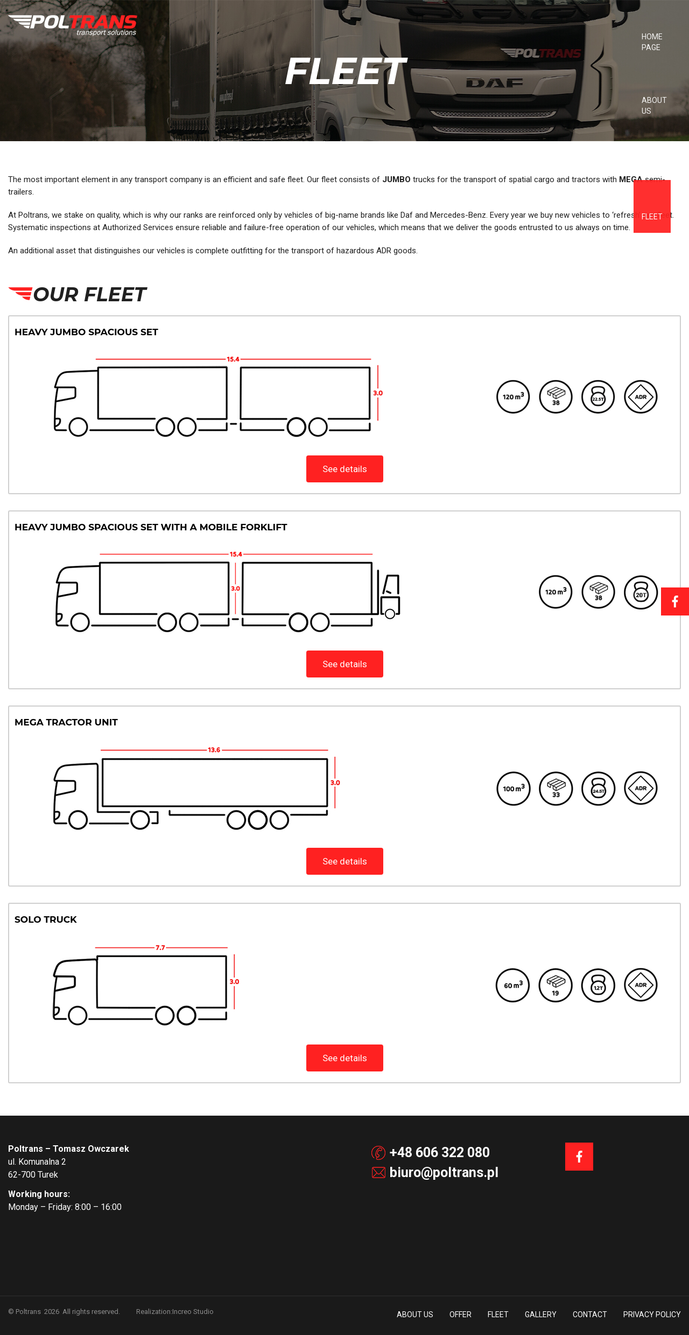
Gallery (571, 36)
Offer (491, 36)
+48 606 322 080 (430, 1152)
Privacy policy (652, 1314)
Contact (620, 36)
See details (344, 469)
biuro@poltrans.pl (434, 1172)
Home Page (390, 36)
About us (445, 36)
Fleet (528, 36)
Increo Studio (193, 1312)
